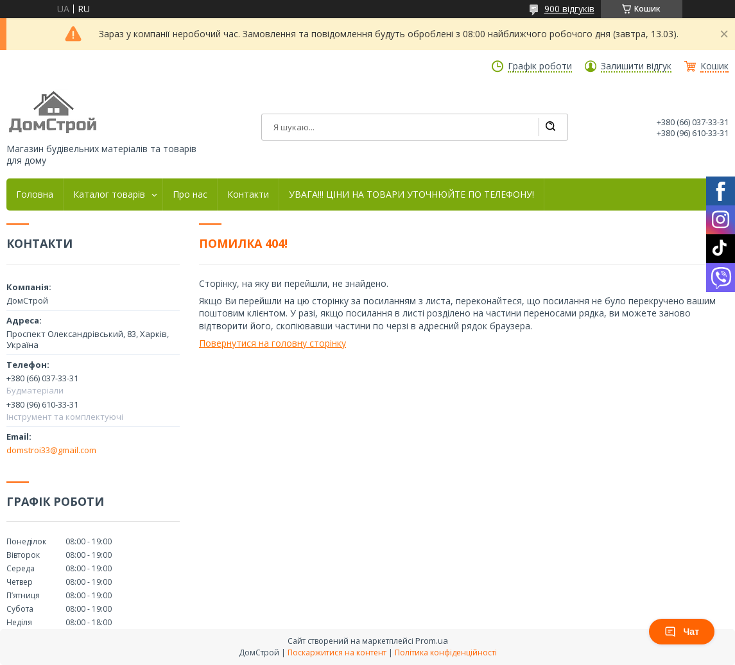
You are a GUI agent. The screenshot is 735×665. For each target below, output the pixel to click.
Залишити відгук (636, 66)
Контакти (248, 194)
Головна (34, 194)
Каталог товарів (109, 194)
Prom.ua (431, 640)
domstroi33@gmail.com (51, 450)
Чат (681, 631)
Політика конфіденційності (446, 652)
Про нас (190, 194)
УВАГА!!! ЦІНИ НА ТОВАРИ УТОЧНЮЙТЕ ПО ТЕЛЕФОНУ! (411, 194)
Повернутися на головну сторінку (272, 343)
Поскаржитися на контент (337, 652)
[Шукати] (550, 127)
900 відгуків (569, 9)
